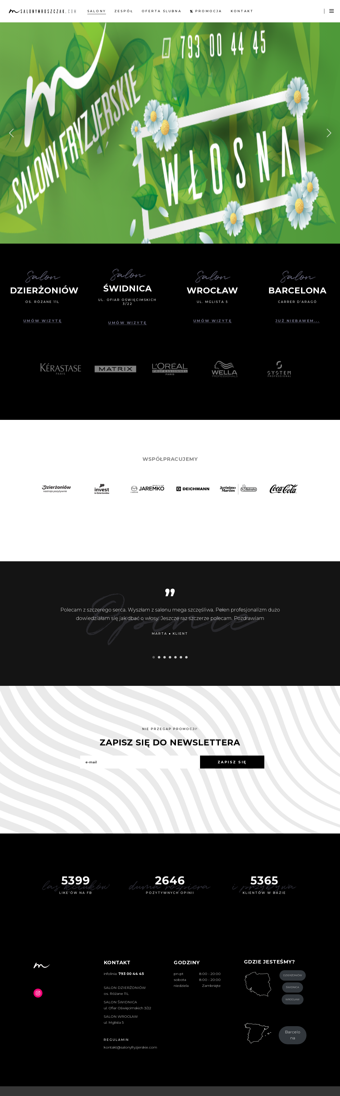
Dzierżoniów (292, 975)
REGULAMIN (116, 1040)
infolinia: (124, 973)
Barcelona (292, 1035)
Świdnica (292, 987)
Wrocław (292, 999)
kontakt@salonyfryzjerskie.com (130, 1047)
